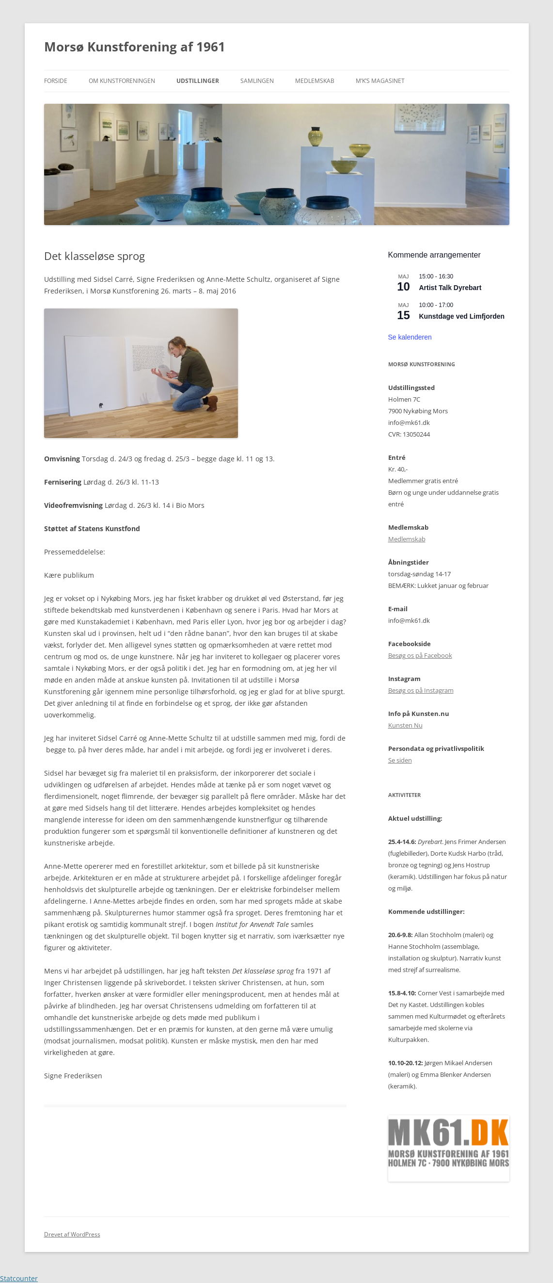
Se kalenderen (410, 337)
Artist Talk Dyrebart (450, 288)
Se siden (400, 760)
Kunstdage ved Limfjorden (462, 316)
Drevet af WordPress (72, 1234)
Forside (55, 81)
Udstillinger (197, 81)
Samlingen (257, 81)
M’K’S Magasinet (380, 81)
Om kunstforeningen (122, 81)
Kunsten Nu (405, 725)
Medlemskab (314, 81)
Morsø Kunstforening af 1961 (134, 46)
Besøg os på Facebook (420, 655)
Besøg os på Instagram (421, 690)
